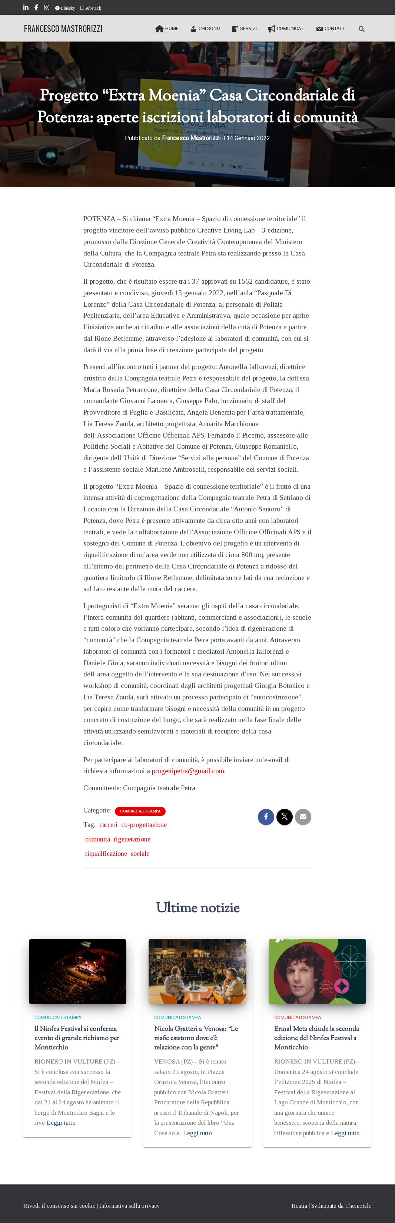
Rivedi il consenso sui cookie (59, 1206)
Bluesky (65, 8)
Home (167, 29)
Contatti (331, 29)
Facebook (36, 8)
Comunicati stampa (140, 811)
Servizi (244, 29)
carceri (108, 824)
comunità (97, 839)
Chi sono (205, 29)
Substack (90, 8)
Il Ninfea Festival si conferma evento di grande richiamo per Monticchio (76, 1039)
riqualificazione (106, 853)
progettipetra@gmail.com (188, 771)
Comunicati (286, 29)
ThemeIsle (358, 1206)
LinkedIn (26, 8)
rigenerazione (132, 839)
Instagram (47, 8)
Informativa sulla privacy (129, 1206)
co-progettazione (144, 824)
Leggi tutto (61, 1122)
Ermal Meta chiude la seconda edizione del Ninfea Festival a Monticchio (316, 1039)
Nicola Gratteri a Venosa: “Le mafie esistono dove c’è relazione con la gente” (196, 1039)
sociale (140, 853)
